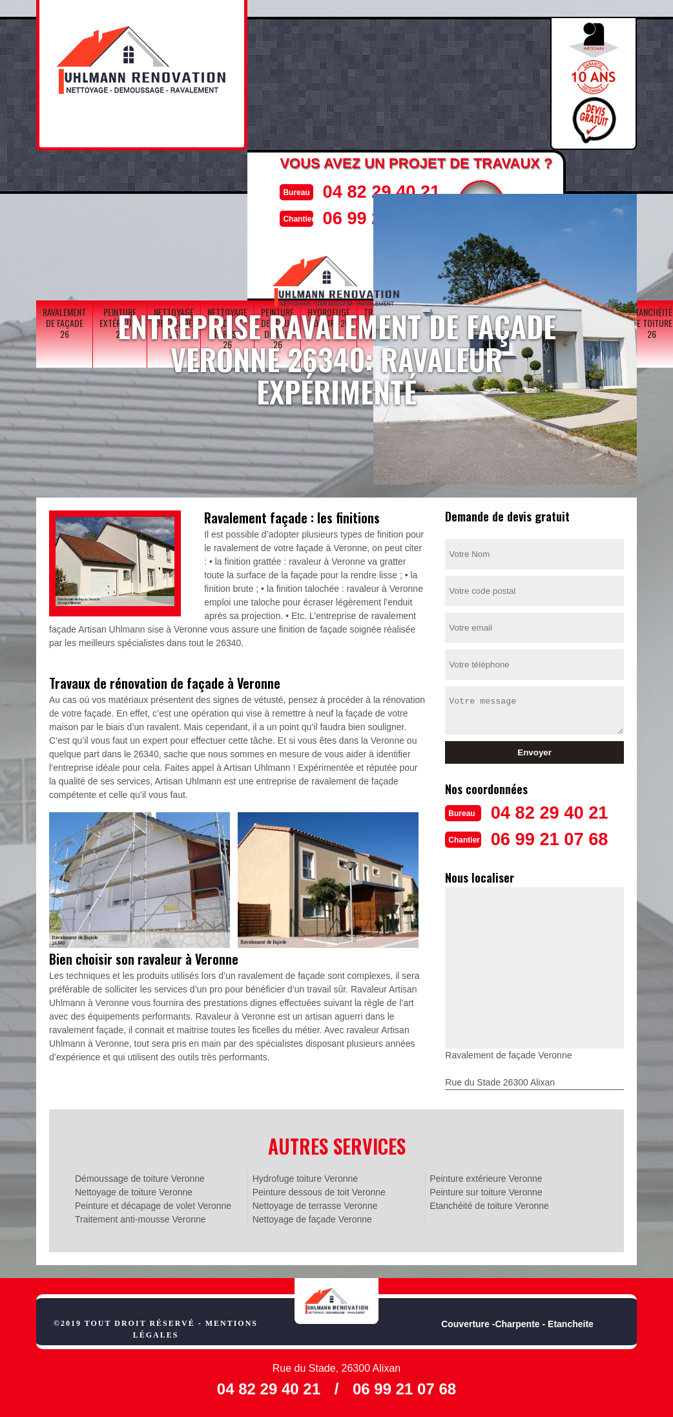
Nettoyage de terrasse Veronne (315, 1204)
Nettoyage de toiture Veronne (133, 1191)
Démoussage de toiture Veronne (140, 1177)
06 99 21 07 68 (555, 837)
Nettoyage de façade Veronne (312, 1218)
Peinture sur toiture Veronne (486, 1191)
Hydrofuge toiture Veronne (305, 1177)
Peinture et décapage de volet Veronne (153, 1204)
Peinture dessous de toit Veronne (319, 1191)
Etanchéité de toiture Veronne (489, 1204)
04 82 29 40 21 (376, 191)
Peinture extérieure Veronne (486, 1177)
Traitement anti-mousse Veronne (140, 1218)
